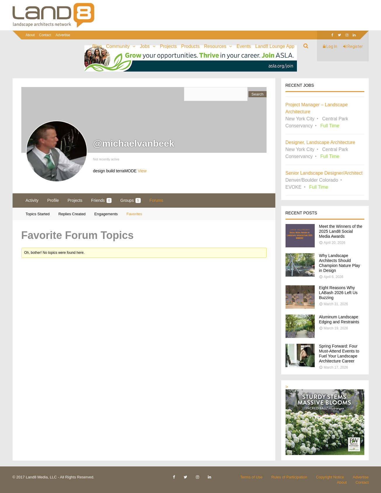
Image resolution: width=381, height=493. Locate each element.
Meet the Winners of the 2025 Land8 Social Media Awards (341, 231)
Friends (101, 200)
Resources (215, 46)
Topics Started (38, 214)
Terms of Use (251, 477)
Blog (97, 46)
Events (243, 46)
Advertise (62, 35)
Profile (53, 200)
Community (118, 46)
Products (190, 46)
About (30, 35)
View (142, 171)
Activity (32, 200)
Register (353, 46)
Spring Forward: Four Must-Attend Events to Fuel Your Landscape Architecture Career (339, 353)
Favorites (134, 214)
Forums (156, 200)
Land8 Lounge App (274, 46)
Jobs (145, 46)
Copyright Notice (330, 477)
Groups (130, 200)
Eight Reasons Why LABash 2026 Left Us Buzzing (338, 292)
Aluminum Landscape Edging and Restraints (339, 319)
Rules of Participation (289, 477)
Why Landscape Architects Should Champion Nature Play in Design (339, 263)
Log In (330, 46)
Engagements (106, 214)
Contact (45, 35)
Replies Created (72, 214)
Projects (168, 46)
